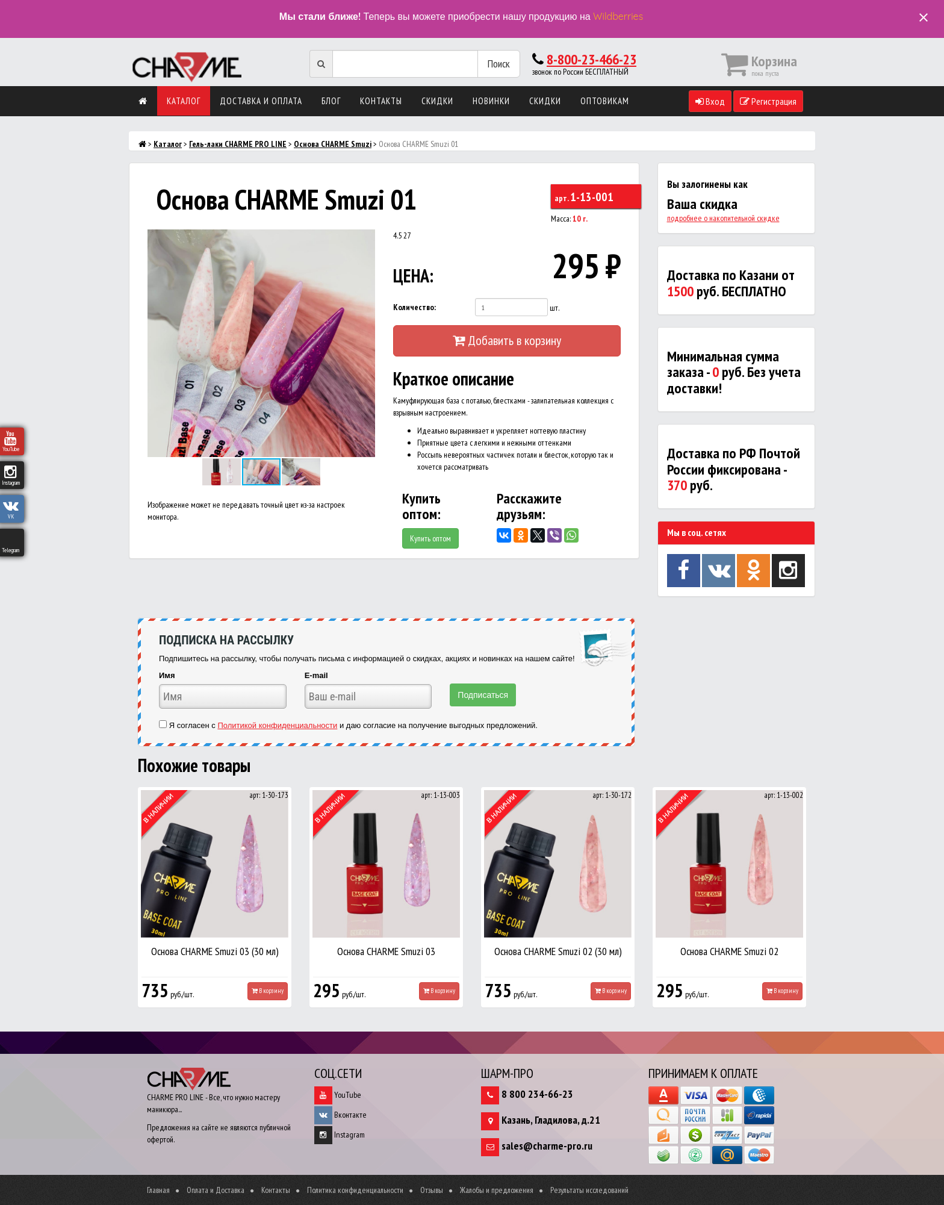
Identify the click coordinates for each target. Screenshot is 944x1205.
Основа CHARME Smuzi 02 (729, 951)
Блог (331, 101)
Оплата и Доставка (215, 1190)
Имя (167, 675)
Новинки (491, 101)
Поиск (499, 63)
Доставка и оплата (261, 101)
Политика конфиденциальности (355, 1190)
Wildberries (618, 16)
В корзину (268, 990)
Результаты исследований (589, 1190)
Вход (710, 101)
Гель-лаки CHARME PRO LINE (238, 144)
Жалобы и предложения (496, 1190)
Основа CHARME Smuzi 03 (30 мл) (215, 951)
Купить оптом (430, 538)
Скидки (437, 101)
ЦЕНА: (413, 275)
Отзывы (431, 1190)
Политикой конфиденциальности (277, 725)
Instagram (339, 1134)
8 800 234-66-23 (537, 1094)
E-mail (316, 675)
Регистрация (768, 101)
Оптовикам (604, 101)
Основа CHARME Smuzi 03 (386, 951)
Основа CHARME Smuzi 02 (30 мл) (558, 951)
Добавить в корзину (507, 340)
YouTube (337, 1094)
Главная (158, 1190)
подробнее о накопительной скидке (723, 218)
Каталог (183, 101)
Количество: (414, 307)
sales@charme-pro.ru (547, 1146)
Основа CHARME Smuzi (332, 144)
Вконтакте (340, 1114)
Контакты (381, 101)
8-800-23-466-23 (591, 59)
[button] (364, 240)
